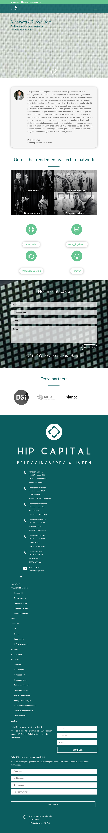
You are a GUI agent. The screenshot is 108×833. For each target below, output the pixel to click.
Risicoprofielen (20, 680)
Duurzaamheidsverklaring (25, 706)
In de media (19, 639)
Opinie (17, 634)
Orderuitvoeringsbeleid (23, 711)
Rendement (19, 670)
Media (13, 629)
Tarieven (77, 271)
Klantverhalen (16, 654)
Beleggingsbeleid (76, 244)
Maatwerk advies (21, 603)
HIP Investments (21, 644)
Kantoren (14, 649)
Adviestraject (31, 244)
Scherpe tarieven (75, 213)
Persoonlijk (32, 190)
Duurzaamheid (32, 213)
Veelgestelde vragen (22, 700)
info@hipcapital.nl (36, 571)
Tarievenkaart (19, 716)
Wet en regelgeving (31, 271)
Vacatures (15, 624)
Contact (16, 2)
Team (13, 619)
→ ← (54, 355)
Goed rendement (75, 190)
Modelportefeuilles (21, 690)
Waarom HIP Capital (19, 588)
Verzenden (89, 347)
